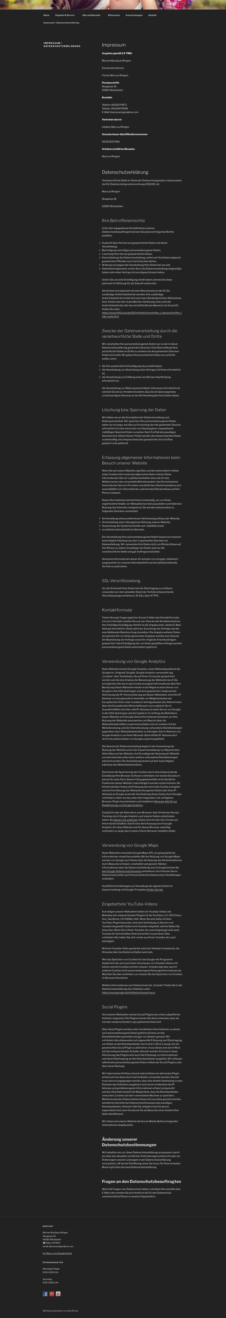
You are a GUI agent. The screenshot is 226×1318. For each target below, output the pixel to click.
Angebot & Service (66, 15)
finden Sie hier (155, 889)
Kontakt (152, 15)
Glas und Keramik (92, 15)
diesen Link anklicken (126, 819)
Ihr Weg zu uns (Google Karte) (57, 1253)
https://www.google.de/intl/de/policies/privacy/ (128, 992)
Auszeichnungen (134, 15)
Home (46, 15)
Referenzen (114, 15)
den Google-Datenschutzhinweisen (122, 871)
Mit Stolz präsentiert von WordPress (60, 1310)
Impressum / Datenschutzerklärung (61, 22)
